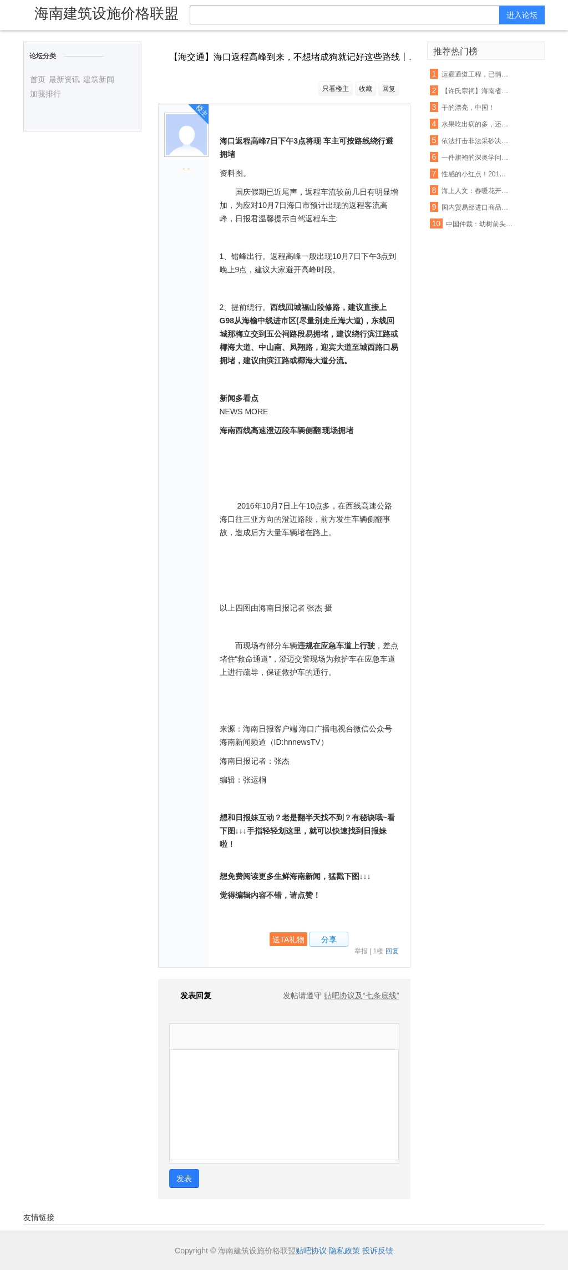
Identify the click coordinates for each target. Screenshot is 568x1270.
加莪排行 (45, 93)
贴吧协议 (311, 1250)
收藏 (365, 89)
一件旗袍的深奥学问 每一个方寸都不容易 (475, 157)
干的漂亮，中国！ (468, 107)
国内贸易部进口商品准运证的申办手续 (475, 207)
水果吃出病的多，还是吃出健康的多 (475, 124)
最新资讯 (64, 79)
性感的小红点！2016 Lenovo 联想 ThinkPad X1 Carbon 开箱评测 (475, 174)
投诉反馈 (377, 1250)
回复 (388, 89)
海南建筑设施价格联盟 (106, 13)
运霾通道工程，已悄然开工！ (475, 74)
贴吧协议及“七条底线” (361, 995)
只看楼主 (335, 89)
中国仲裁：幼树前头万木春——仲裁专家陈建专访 (480, 224)
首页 (37, 79)
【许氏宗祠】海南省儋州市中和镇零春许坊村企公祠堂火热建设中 (475, 91)
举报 (361, 951)
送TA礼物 (288, 939)
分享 (329, 939)
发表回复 (190, 995)
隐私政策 (344, 1250)
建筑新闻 (98, 79)
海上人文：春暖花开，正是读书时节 (475, 191)
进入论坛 (521, 15)
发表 (184, 1178)
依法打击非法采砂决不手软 (475, 141)
